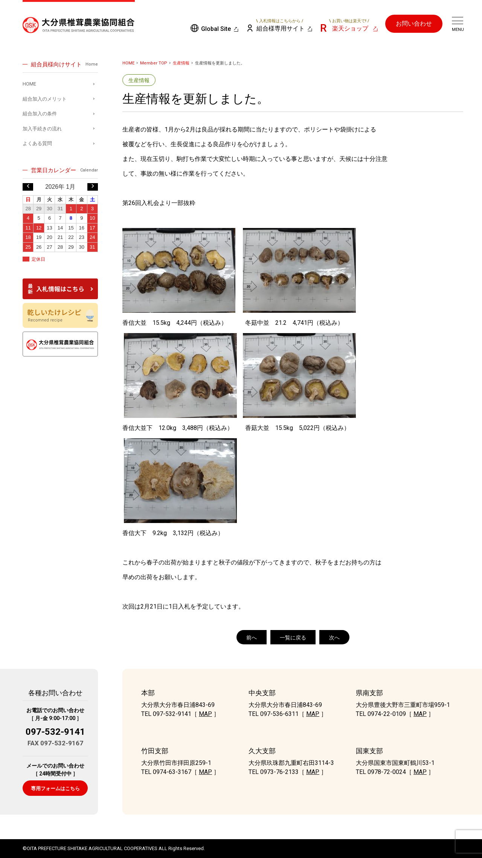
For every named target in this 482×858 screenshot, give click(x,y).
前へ (251, 638)
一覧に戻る (293, 638)
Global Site (216, 28)
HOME (128, 63)
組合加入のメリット (45, 99)
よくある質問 (37, 143)
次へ (334, 638)
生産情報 (181, 63)
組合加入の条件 (40, 113)
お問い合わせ (414, 23)
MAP (205, 713)
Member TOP (153, 63)
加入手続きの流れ (42, 129)
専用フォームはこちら (55, 788)
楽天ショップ (349, 25)
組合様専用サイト (280, 25)
